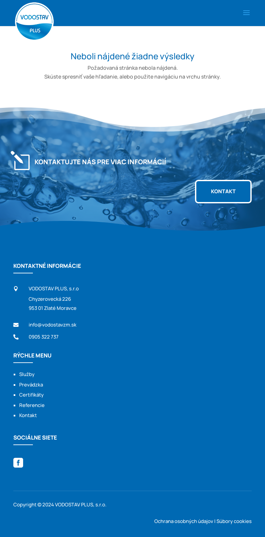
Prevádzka (31, 386)
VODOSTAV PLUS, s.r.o (54, 289)
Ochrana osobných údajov (183, 521)
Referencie (32, 406)
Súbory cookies (234, 521)
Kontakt (223, 191)
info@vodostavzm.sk (53, 325)
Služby (27, 376)
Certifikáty (31, 396)
